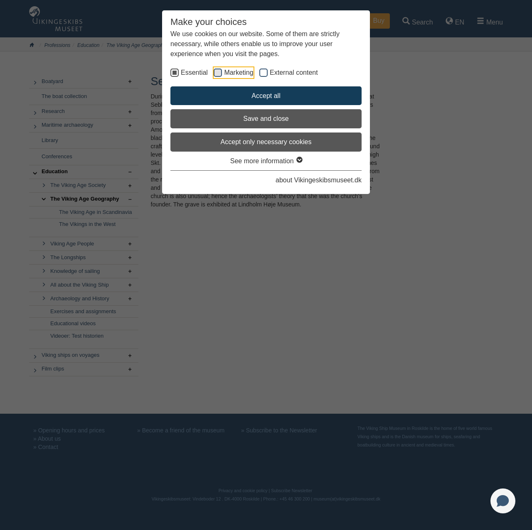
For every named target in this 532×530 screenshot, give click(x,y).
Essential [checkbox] (194, 72)
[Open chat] (502, 500)
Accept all (265, 95)
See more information (266, 160)
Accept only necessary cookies (266, 141)
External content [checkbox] (294, 72)
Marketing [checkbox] (238, 72)
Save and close (265, 118)
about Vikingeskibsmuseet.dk (319, 180)
